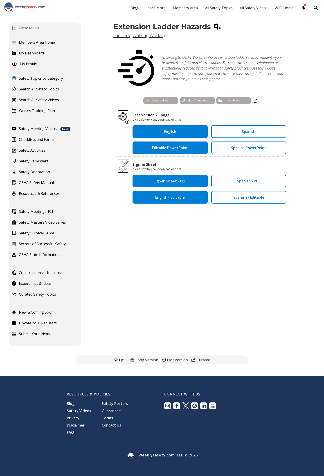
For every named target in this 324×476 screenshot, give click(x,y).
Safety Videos (79, 410)
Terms (107, 417)
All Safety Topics (219, 7)
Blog (134, 7)
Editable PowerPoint (170, 147)
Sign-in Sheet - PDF (170, 181)
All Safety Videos (254, 7)
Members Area (185, 7)
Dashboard (234, 100)
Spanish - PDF (248, 181)
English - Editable (170, 197)
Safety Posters (115, 403)
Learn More (156, 7)
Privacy (73, 417)
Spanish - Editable (248, 197)
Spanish (248, 131)
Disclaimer (76, 425)
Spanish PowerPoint (248, 147)
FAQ (70, 432)
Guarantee (111, 410)
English (170, 131)
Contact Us (111, 425)
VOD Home (284, 7)
